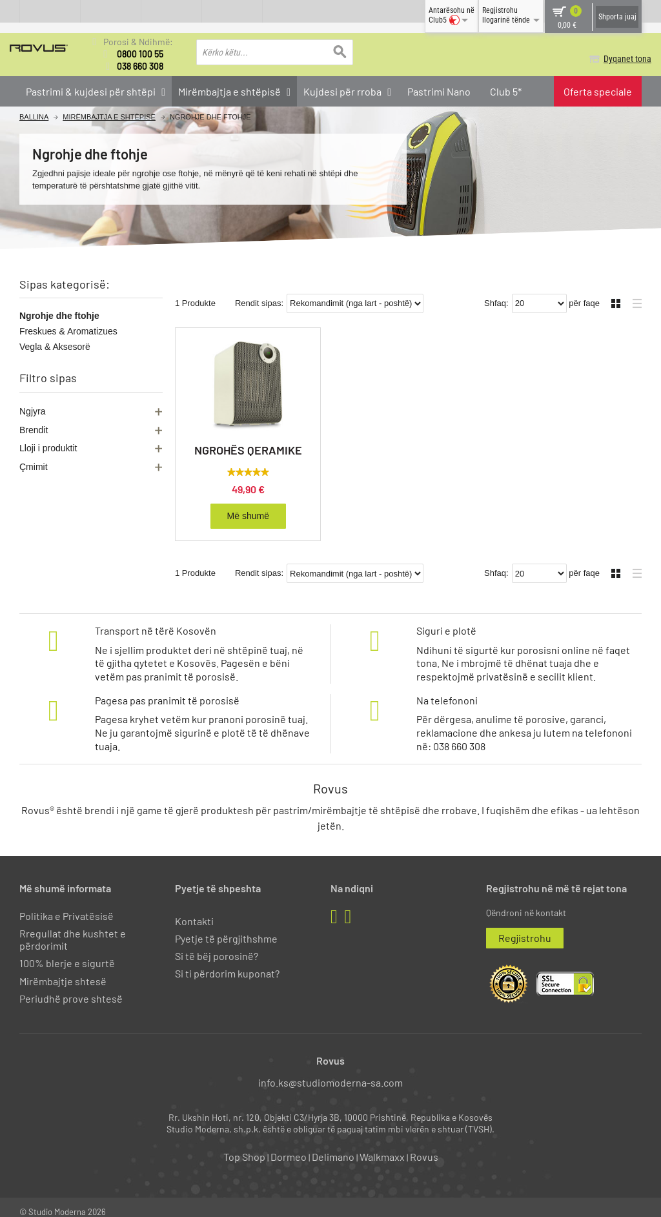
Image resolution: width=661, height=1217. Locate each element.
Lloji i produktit (48, 448)
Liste (633, 291)
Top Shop (244, 1146)
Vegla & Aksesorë (54, 347)
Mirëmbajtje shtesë (63, 971)
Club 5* (506, 91)
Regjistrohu (524, 927)
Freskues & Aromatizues (68, 331)
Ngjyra (32, 411)
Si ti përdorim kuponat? (227, 963)
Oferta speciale (598, 91)
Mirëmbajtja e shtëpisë (109, 117)
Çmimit (33, 467)
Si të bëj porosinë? (216, 945)
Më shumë (248, 505)
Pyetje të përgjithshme (226, 928)
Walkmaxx (382, 1146)
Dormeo (288, 1146)
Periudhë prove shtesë (71, 988)
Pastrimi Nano (439, 91)
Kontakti (194, 911)
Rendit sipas (258, 293)
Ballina (33, 117)
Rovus (424, 1146)
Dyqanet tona (618, 59)
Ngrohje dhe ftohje (59, 316)
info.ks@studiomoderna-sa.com (330, 1072)
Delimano (333, 1146)
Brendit (33, 430)
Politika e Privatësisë (66, 905)
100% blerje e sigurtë (67, 952)
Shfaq (495, 293)
